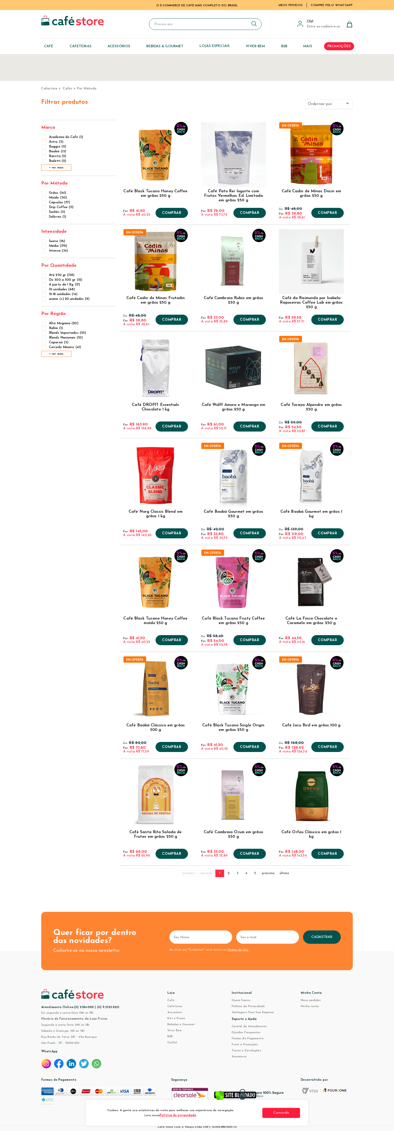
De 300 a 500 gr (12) (62, 279)
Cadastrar (322, 937)
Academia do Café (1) (63, 137)
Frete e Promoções (245, 1044)
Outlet (172, 1042)
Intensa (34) (55, 250)
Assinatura (239, 1056)
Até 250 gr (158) (59, 275)
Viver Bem (174, 1030)
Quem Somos (241, 1000)
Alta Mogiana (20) (60, 323)
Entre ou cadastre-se (323, 26)
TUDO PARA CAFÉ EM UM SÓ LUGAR (197, 5)
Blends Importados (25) (64, 333)
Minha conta (310, 1006)
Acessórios (174, 1012)
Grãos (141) (54, 193)
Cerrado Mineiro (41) (62, 347)
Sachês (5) (54, 212)
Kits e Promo (176, 1018)
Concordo (281, 1113)
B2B (170, 1036)
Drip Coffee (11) (58, 207)
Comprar (171, 213)
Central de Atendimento (249, 1026)
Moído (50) (55, 197)
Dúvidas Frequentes (246, 1032)
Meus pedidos (311, 1000)
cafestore (49, 88)
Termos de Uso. (238, 949)
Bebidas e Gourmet (181, 1024)
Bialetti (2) (54, 161)
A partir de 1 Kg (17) (61, 284)
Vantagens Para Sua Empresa (253, 1012)
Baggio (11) (54, 146)
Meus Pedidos (291, 5)
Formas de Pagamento (248, 1038)
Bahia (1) (53, 328)
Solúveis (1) (54, 216)
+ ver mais (56, 167)
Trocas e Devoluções (246, 1050)
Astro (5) (53, 142)
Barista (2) (54, 156)
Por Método (86, 88)
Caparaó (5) (55, 342)
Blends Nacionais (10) (63, 337)
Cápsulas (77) (56, 202)
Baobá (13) (54, 151)
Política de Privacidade (248, 1006)
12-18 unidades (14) (60, 294)
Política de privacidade (178, 1115)
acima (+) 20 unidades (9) (66, 299)
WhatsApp (49, 1051)
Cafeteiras (174, 1006)
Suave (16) (54, 241)
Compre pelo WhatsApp (332, 5)
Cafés (67, 88)
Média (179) (55, 246)
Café (170, 1000)
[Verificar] (235, 1097)
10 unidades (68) (59, 289)
